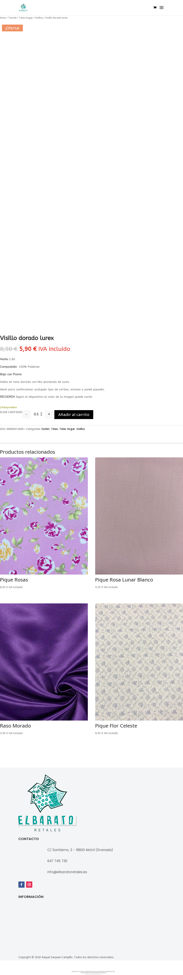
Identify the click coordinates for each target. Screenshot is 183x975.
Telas (54, 429)
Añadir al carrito (73, 414)
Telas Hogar (26, 17)
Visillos (39, 17)
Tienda (12, 17)
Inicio (3, 17)
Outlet (45, 429)
